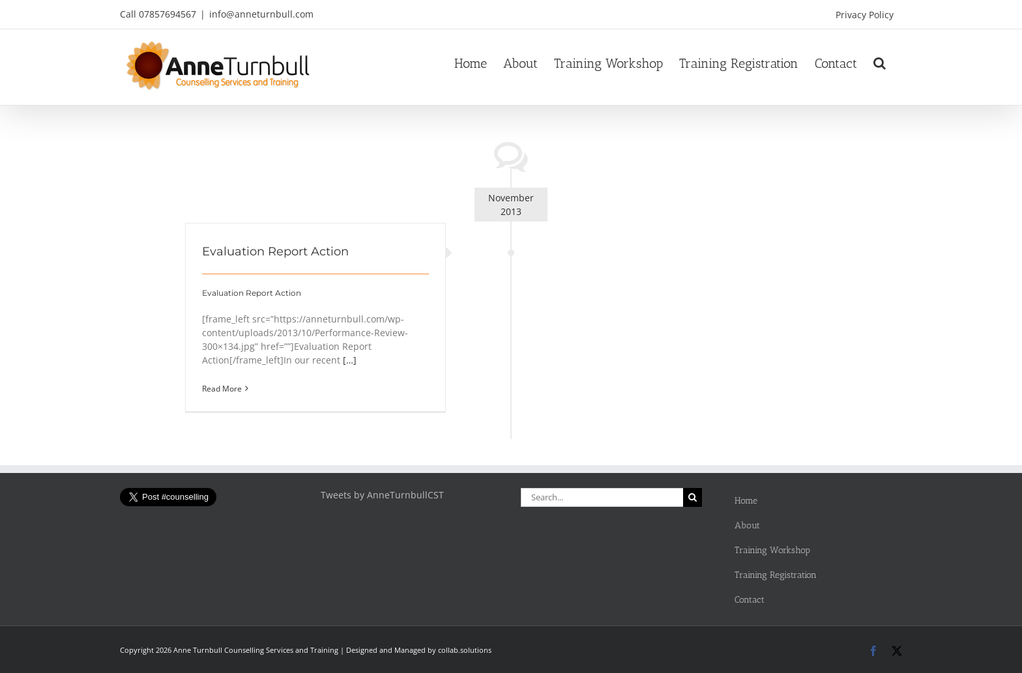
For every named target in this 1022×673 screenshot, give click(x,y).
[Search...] (602, 497)
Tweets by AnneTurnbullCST (382, 495)
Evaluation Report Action (275, 251)
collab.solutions (464, 650)
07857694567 (167, 14)
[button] (879, 63)
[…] (350, 360)
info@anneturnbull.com (261, 14)
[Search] (692, 497)
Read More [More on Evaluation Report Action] (222, 388)
